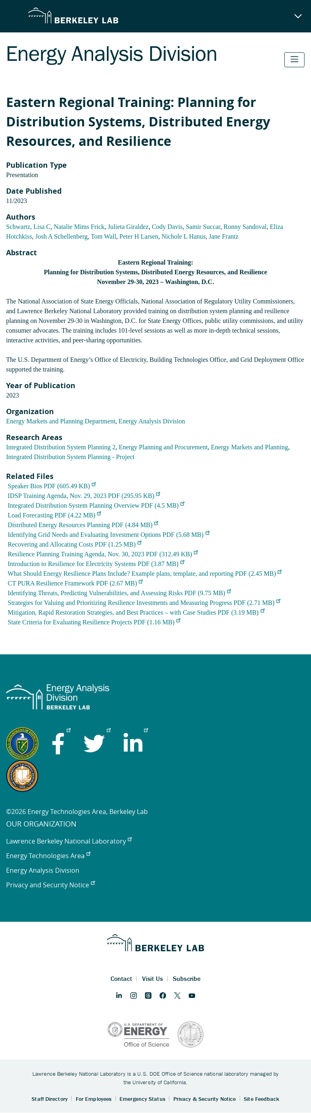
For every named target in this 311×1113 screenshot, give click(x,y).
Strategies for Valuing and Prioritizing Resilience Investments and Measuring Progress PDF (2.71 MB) (144, 602)
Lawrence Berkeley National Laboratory (69, 841)
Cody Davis (167, 226)
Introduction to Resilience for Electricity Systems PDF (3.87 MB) (96, 563)
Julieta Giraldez (128, 226)
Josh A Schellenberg (61, 236)
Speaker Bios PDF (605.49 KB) (52, 486)
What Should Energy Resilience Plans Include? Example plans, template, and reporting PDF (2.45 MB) (145, 573)
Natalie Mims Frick (79, 226)
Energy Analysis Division (152, 421)
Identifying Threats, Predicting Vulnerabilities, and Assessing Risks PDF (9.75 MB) (119, 593)
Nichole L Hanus (184, 236)
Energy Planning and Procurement (163, 447)
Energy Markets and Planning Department (60, 421)
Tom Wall (103, 236)
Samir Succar (203, 226)
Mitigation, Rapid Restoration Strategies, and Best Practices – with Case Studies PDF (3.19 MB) (136, 612)
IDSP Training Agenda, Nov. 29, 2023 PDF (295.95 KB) (84, 495)
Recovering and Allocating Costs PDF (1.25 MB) (74, 544)
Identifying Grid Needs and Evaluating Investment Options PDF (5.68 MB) (108, 534)
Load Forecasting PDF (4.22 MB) (54, 515)
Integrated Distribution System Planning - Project (70, 456)
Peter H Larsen (138, 236)
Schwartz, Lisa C (28, 226)
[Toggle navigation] (294, 59)
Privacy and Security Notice (50, 884)
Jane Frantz (224, 236)
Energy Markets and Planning (249, 447)
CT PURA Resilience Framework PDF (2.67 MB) (75, 583)
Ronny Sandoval (245, 226)
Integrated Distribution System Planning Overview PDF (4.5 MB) (96, 505)
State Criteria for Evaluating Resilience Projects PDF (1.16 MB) (94, 622)
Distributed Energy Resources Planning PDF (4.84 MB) (83, 524)
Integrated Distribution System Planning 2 (60, 447)
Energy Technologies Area (48, 855)
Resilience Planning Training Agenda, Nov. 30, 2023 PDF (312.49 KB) (103, 554)
